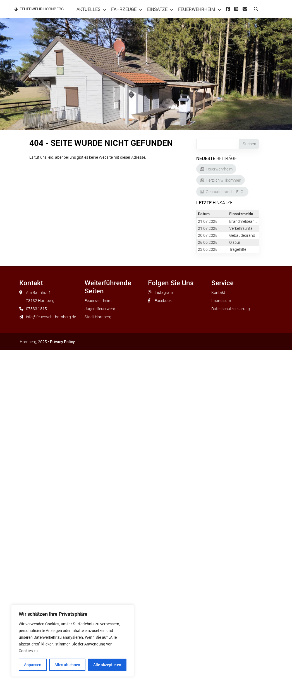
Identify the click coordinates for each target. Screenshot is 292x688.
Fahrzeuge (124, 9)
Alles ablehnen (67, 664)
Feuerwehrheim (196, 9)
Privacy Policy (62, 341)
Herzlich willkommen (223, 180)
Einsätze (157, 9)
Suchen (249, 144)
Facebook (163, 300)
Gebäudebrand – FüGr (225, 191)
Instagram (164, 292)
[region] (72, 641)
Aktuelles (88, 9)
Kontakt (218, 292)
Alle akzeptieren (107, 664)
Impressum (221, 300)
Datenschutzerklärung (230, 308)
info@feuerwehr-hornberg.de (51, 316)
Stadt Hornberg (98, 316)
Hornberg (42, 8)
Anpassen (32, 664)
